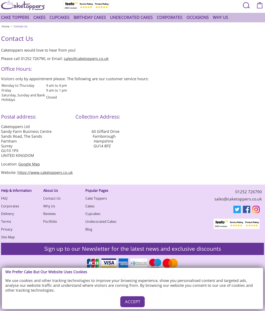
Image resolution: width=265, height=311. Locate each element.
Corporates (169, 17)
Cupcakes (59, 17)
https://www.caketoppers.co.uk (45, 172)
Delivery (7, 213)
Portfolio (50, 221)
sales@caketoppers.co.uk (86, 58)
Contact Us (20, 26)
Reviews (49, 213)
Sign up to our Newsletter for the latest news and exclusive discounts (132, 248)
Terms (6, 221)
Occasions (197, 17)
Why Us (220, 17)
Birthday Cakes (90, 17)
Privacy (6, 229)
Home (5, 26)
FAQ (4, 198)
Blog (88, 229)
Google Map (29, 164)
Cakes (39, 17)
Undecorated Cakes (131, 17)
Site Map (8, 237)
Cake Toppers (15, 17)
